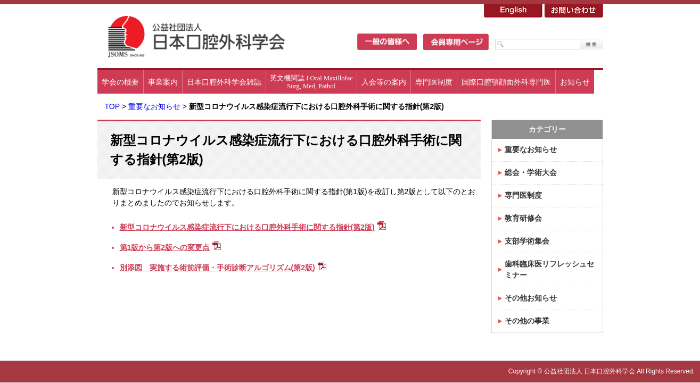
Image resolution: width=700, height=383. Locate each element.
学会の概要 (120, 82)
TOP (112, 106)
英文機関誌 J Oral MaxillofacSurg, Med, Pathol (311, 82)
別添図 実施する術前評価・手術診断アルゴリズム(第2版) (217, 267)
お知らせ (575, 82)
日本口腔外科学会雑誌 (224, 82)
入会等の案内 (383, 82)
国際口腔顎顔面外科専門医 (506, 82)
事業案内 (163, 82)
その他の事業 (527, 321)
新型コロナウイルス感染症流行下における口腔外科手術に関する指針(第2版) (247, 227)
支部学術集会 (527, 241)
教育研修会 (523, 218)
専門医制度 (433, 82)
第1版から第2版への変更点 (165, 247)
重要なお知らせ (154, 106)
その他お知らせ (531, 298)
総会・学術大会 (531, 172)
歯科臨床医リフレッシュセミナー (549, 269)
